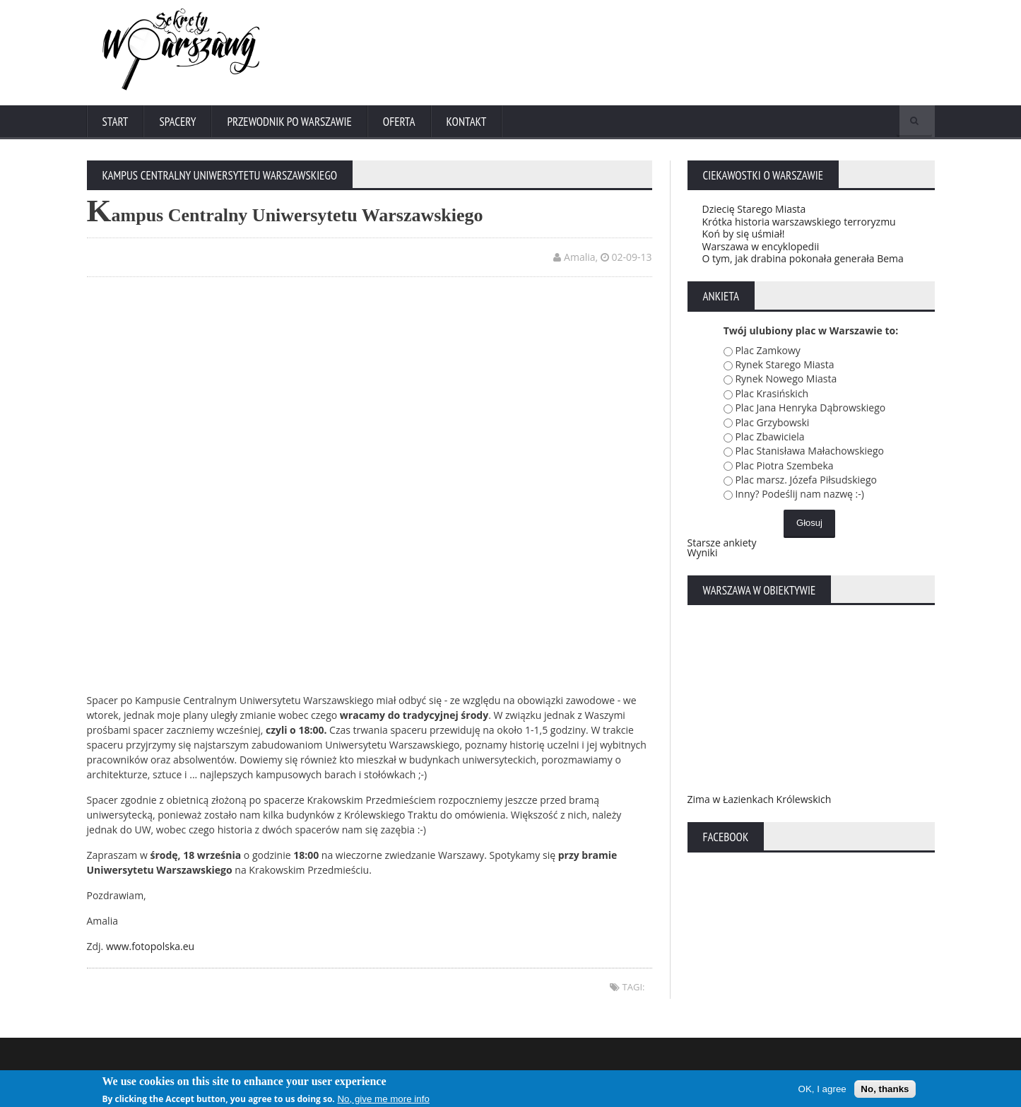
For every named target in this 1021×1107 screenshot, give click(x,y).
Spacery (177, 121)
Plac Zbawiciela (769, 436)
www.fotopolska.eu (150, 946)
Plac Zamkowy (767, 350)
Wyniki (702, 552)
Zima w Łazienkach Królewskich (759, 799)
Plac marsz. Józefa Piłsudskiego (806, 479)
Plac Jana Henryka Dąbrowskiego (810, 407)
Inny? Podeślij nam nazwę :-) (799, 493)
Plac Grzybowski (772, 422)
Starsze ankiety (722, 542)
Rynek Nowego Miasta (786, 378)
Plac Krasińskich (771, 393)
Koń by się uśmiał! (743, 233)
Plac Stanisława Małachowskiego (809, 450)
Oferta (399, 121)
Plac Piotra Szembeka (784, 465)
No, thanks (885, 1089)
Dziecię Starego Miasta (754, 209)
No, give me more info (383, 1099)
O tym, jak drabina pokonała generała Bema (803, 258)
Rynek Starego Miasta (784, 364)
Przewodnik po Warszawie (289, 121)
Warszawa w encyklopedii (761, 246)
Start (115, 121)
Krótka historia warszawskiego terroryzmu (799, 221)
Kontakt (467, 121)
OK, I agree (822, 1089)
